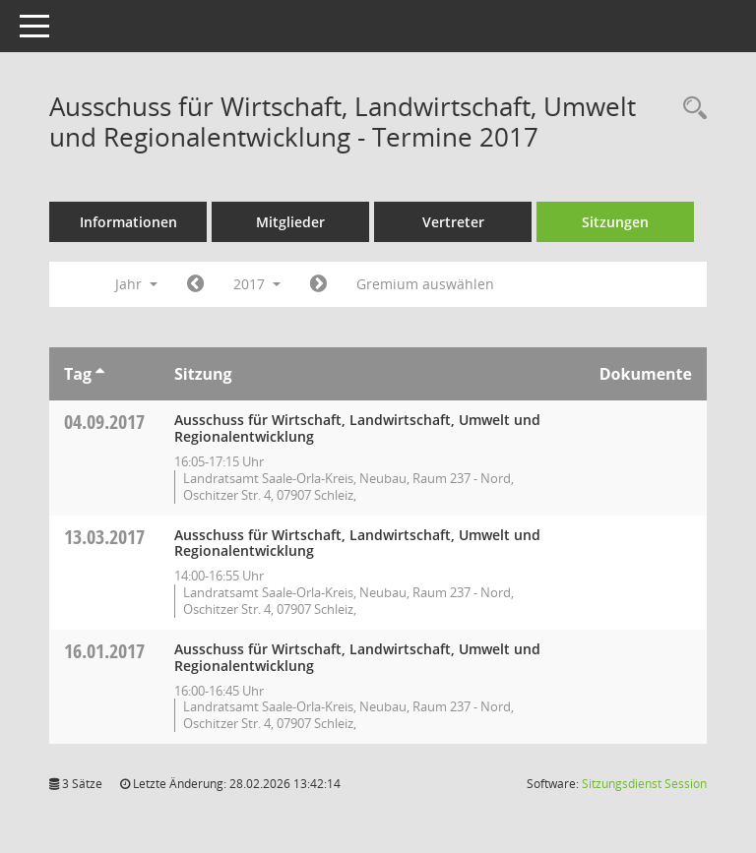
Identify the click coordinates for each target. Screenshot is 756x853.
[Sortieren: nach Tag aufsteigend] (99, 374)
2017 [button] (257, 283)
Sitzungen (615, 222)
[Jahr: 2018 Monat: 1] (318, 284)
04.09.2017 (104, 421)
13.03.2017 (104, 536)
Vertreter (453, 222)
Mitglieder (290, 222)
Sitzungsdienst (644, 783)
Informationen (128, 222)
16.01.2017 (104, 651)
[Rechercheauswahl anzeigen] (690, 108)
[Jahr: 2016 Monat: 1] (195, 284)
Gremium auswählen (425, 283)
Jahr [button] (136, 283)
